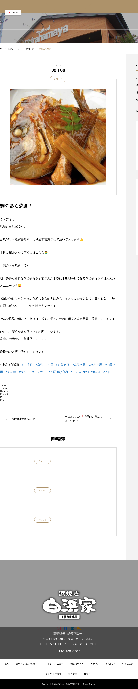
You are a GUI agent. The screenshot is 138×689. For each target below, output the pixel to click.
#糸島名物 (79, 364)
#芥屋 (49, 364)
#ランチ (24, 372)
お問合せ (88, 674)
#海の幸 (11, 372)
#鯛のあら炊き (100, 372)
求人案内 (72, 674)
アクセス (95, 664)
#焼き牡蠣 (95, 364)
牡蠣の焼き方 (77, 664)
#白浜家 (27, 364)
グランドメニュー (54, 664)
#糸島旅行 (62, 364)
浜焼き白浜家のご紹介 (27, 664)
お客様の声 (127, 664)
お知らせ (58, 79)
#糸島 (39, 364)
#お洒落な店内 (58, 372)
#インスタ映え (80, 372)
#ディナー (39, 372)
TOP (7, 664)
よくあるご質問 (53, 674)
